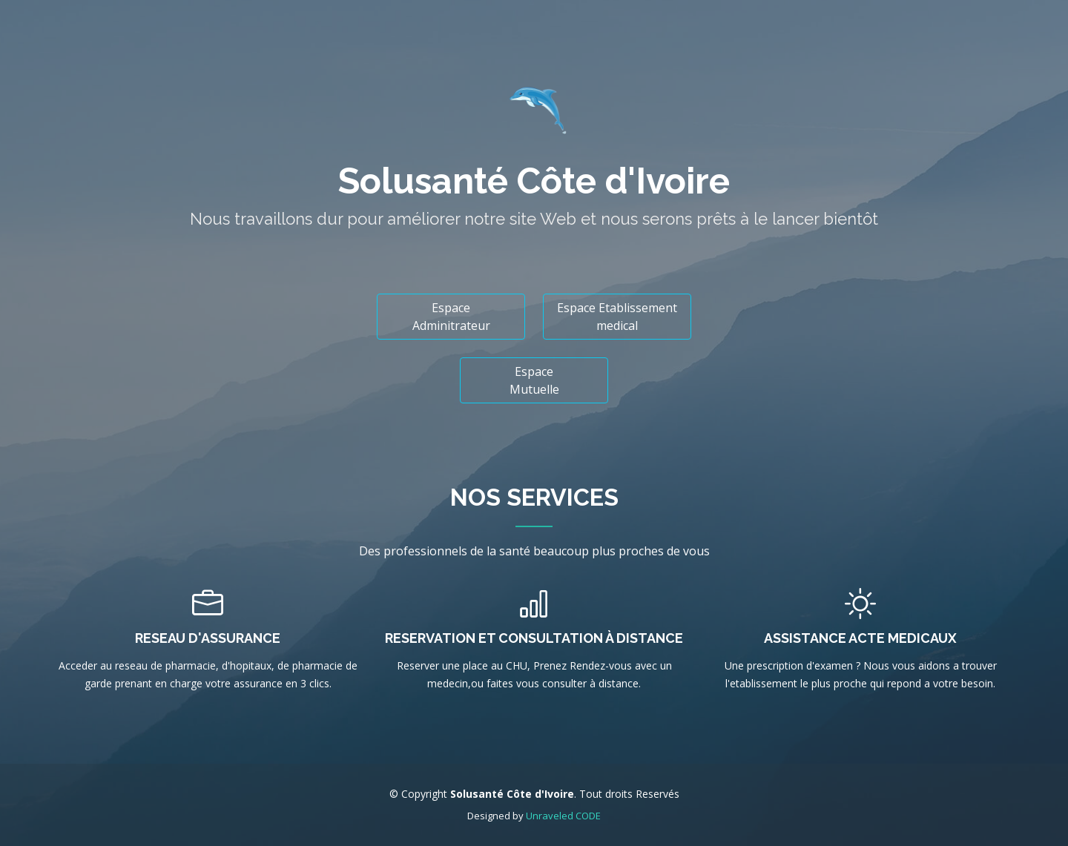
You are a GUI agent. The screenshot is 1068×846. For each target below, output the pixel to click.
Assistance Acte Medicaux (860, 638)
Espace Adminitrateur (451, 317)
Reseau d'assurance (207, 638)
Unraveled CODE (563, 815)
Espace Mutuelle (534, 380)
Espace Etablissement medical (617, 317)
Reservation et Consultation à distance (534, 638)
